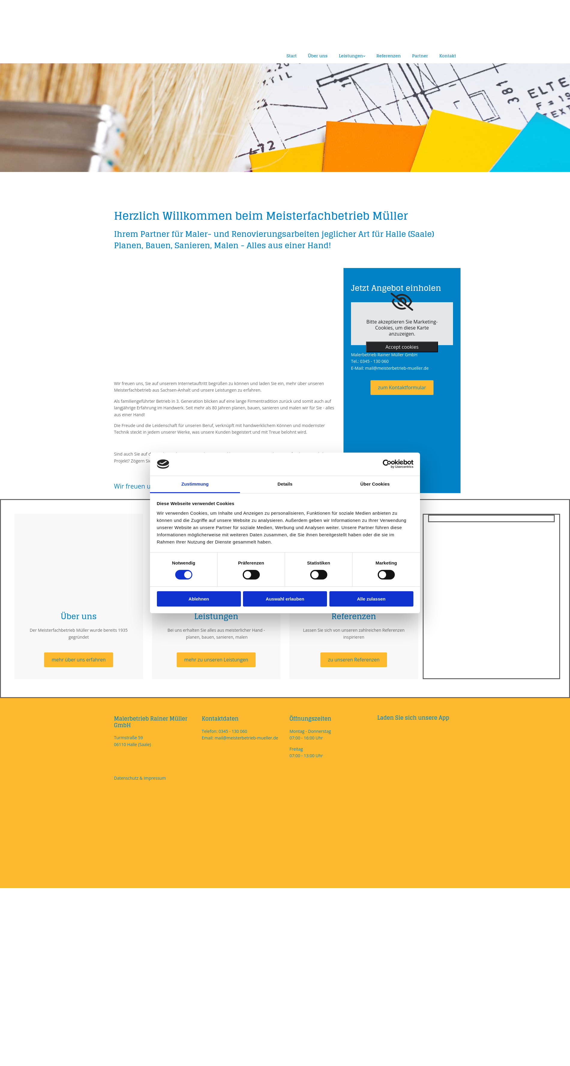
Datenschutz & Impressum (140, 778)
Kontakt (448, 55)
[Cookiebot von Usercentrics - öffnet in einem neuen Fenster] (387, 463)
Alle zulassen (371, 598)
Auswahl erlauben (285, 598)
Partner (420, 55)
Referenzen (388, 55)
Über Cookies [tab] (375, 483)
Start (290, 55)
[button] (402, 387)
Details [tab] (285, 483)
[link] (402, 302)
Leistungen (350, 55)
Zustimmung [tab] (195, 483)
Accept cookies (402, 346)
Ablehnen (198, 598)
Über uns (316, 55)
